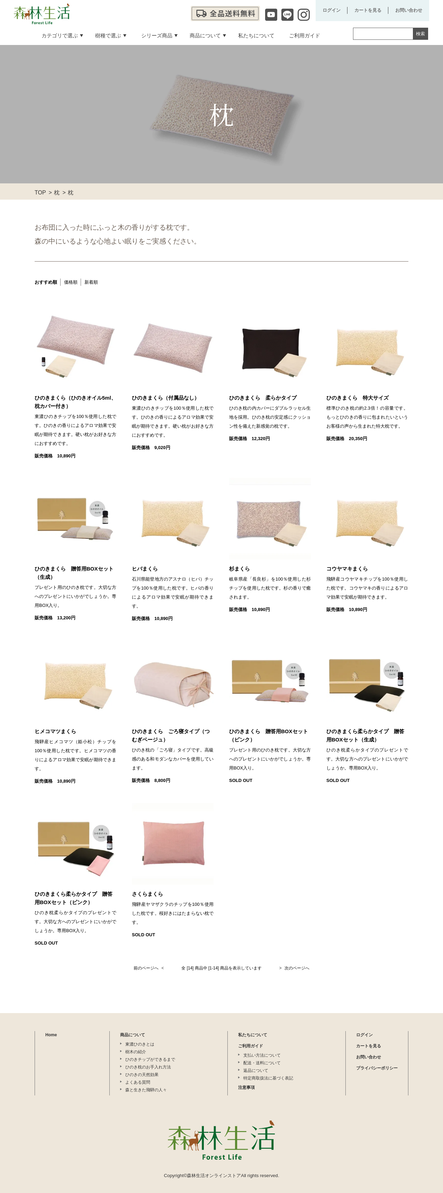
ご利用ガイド (250, 1046)
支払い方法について (262, 1055)
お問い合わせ (408, 10)
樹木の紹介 (135, 1051)
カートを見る (367, 10)
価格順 (71, 282)
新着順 (91, 282)
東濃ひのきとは (139, 1044)
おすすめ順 (46, 282)
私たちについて (252, 1034)
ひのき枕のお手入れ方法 (148, 1067)
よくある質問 (137, 1082)
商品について (132, 1034)
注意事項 (246, 1087)
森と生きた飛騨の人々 (146, 1089)
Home (51, 1034)
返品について (255, 1070)
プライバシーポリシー (377, 1068)
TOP (40, 192)
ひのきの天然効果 (142, 1074)
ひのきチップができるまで (150, 1059)
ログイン (332, 10)
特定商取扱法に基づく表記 (268, 1078)
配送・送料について (262, 1062)
